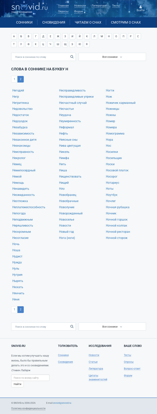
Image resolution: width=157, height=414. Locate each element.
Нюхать (17, 287)
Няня (15, 299)
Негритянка (20, 103)
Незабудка (20, 127)
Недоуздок (20, 121)
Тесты (116, 5)
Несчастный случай (73, 103)
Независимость (23, 133)
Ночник (111, 213)
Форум (78, 11)
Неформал (66, 127)
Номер (110, 121)
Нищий (64, 182)
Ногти (110, 90)
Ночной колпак (116, 225)
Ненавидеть (20, 188)
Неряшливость (22, 225)
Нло (62, 188)
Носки (110, 164)
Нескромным (21, 231)
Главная (63, 5)
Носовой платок (117, 170)
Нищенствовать (70, 176)
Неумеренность (70, 121)
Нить (62, 164)
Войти (141, 8)
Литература (99, 5)
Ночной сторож (116, 238)
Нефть (63, 133)
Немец (16, 164)
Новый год (66, 231)
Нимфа (64, 158)
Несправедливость (72, 90)
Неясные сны (68, 139)
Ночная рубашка (117, 207)
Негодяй (18, 90)
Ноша (16, 250)
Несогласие (20, 238)
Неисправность (23, 152)
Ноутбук (112, 195)
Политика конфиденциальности (28, 408)
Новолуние (66, 207)
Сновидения (53, 22)
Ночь (15, 244)
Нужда (17, 262)
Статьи (93, 361)
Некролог (19, 158)
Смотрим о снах (126, 22)
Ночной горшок (117, 219)
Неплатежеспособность (28, 207)
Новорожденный (71, 213)
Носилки (112, 152)
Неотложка (20, 201)
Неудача (65, 115)
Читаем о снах (88, 22)
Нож (109, 96)
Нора (109, 139)
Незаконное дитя (24, 139)
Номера (111, 127)
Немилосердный (23, 170)
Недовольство (22, 109)
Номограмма (115, 133)
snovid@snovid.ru (62, 403)
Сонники (24, 22)
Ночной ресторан (118, 231)
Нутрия (17, 274)
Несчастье (66, 109)
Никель (64, 152)
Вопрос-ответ (132, 368)
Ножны (111, 115)
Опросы (63, 11)
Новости (80, 5)
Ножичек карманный (120, 103)
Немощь (18, 182)
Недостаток (20, 115)
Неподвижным (22, 219)
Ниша (63, 170)
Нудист (17, 256)
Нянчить (18, 293)
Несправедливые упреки (76, 96)
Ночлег (111, 201)
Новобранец (67, 195)
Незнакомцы (21, 145)
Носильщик (114, 158)
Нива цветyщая (70, 145)
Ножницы (112, 109)
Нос (108, 145)
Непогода (19, 213)
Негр (15, 96)
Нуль (15, 268)
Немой (17, 176)
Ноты (109, 188)
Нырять (17, 281)
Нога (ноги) (67, 238)
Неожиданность (23, 195)
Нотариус (112, 182)
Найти (17, 384)
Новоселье (66, 219)
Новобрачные (68, 201)
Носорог (112, 176)
